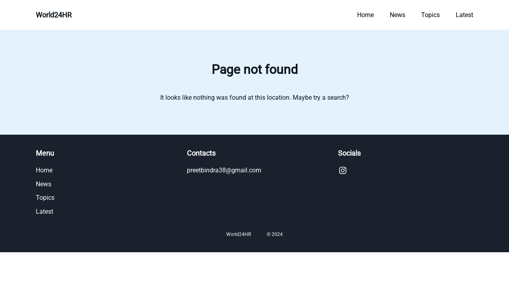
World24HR (54, 15)
